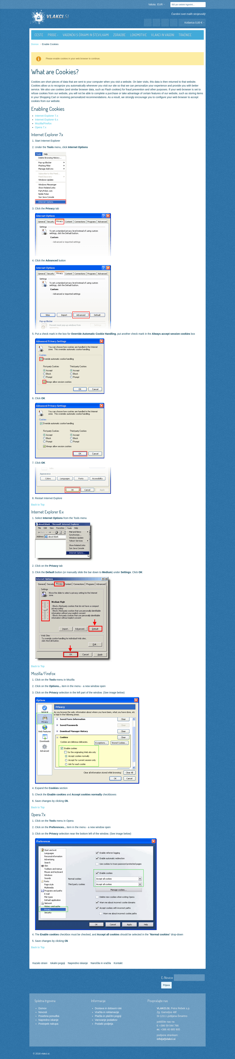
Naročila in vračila (101, 963)
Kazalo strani (39, 963)
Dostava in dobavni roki (108, 1008)
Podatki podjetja (104, 1023)
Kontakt (118, 963)
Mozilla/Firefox (43, 123)
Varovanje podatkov (106, 1019)
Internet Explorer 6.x (46, 119)
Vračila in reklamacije (107, 1012)
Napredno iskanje (78, 963)
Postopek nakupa (48, 1023)
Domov (42, 1008)
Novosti (42, 1012)
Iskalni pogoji (57, 963)
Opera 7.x (40, 127)
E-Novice (167, 977)
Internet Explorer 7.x (46, 115)
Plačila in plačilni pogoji (108, 1016)
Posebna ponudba (48, 1016)
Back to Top (38, 504)
